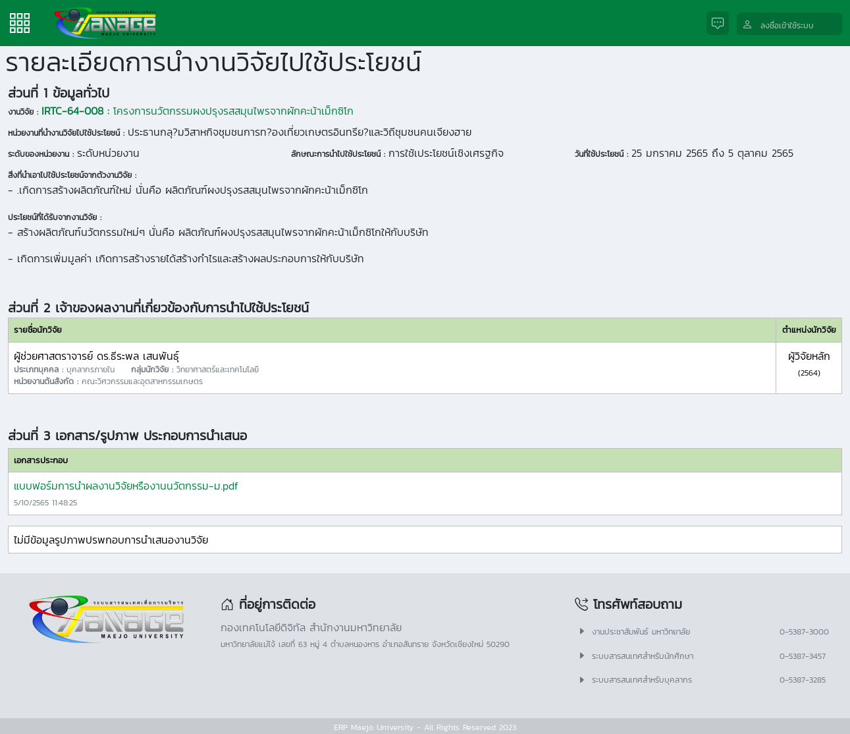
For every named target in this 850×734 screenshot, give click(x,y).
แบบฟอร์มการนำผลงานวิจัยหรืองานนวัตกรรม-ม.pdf (126, 486)
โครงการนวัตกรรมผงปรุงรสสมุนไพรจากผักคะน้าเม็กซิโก (197, 111)
